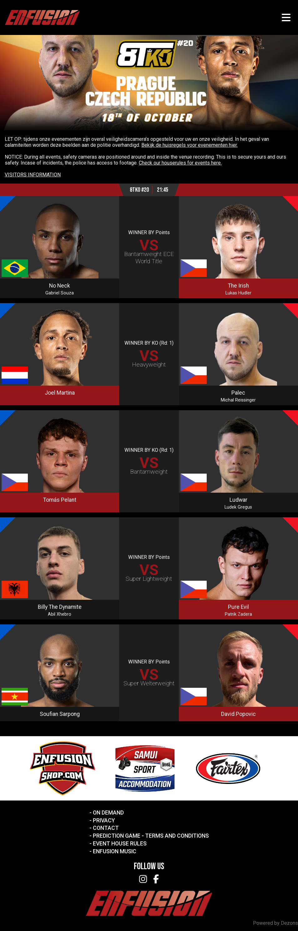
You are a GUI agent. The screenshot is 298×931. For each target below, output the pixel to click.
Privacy (104, 820)
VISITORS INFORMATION (33, 175)
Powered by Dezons (275, 923)
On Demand (108, 813)
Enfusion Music (114, 851)
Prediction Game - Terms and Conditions (151, 836)
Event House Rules (120, 843)
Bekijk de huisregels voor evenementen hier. (189, 145)
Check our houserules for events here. (180, 163)
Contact (106, 828)
